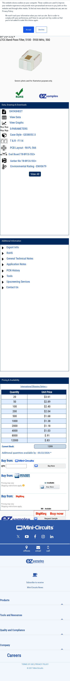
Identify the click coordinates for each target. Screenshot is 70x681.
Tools (10, 276)
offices (26, 549)
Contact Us (12, 287)
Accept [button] (28, 30)
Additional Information (11, 241)
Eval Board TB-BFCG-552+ (22, 154)
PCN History (13, 270)
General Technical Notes (20, 258)
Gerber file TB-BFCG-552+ (23, 160)
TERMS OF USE (28, 664)
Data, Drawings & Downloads (14, 104)
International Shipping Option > (34, 386)
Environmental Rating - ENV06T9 (28, 166)
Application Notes (16, 264)
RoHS (10, 253)
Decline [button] (41, 30)
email (38, 549)
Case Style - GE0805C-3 (23, 134)
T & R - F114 (16, 140)
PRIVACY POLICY (42, 664)
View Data (15, 117)
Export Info (13, 247)
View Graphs (16, 122)
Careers (14, 655)
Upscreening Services (18, 281)
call (48, 549)
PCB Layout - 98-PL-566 (23, 147)
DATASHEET (16, 111)
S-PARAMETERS (18, 128)
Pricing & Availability (10, 380)
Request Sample (45, 518)
